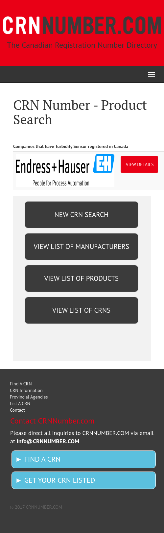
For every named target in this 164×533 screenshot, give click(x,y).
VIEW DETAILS (140, 164)
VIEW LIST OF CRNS (81, 310)
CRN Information (26, 390)
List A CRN (20, 403)
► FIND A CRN (37, 459)
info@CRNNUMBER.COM (48, 441)
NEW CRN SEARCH (81, 214)
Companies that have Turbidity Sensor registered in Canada (70, 146)
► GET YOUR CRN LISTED (55, 480)
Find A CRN (21, 384)
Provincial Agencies (29, 397)
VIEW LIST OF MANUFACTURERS (81, 246)
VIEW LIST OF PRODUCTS (81, 278)
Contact (17, 410)
